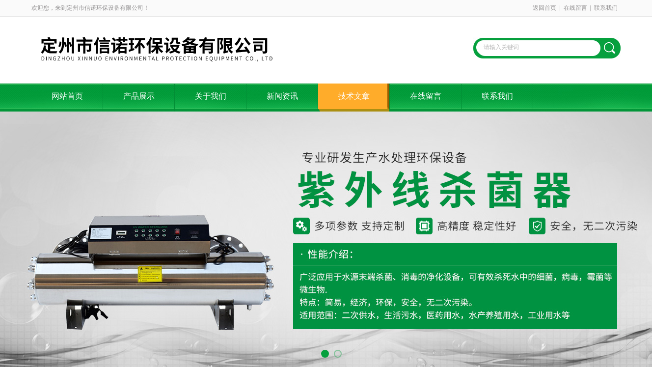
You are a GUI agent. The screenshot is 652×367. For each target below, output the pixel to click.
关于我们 (210, 96)
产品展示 (139, 96)
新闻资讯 (282, 96)
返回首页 (544, 7)
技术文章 (354, 96)
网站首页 (67, 96)
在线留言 (575, 7)
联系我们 (606, 7)
